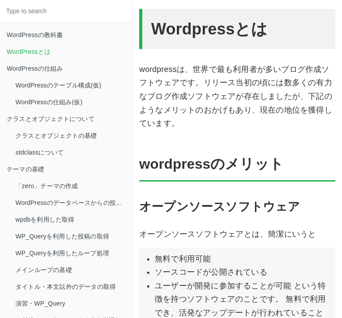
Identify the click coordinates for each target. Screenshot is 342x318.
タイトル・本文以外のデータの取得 (65, 286)
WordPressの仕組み (35, 68)
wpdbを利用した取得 (45, 219)
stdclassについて (39, 152)
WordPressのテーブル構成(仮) (58, 85)
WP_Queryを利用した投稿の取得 (62, 236)
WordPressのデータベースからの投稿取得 (73, 202)
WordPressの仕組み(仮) (49, 102)
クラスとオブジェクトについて (51, 118)
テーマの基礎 (25, 169)
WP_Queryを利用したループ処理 (62, 253)
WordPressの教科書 (35, 34)
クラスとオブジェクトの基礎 (56, 135)
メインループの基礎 (43, 269)
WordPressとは (28, 51)
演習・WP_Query (40, 303)
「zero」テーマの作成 (46, 185)
